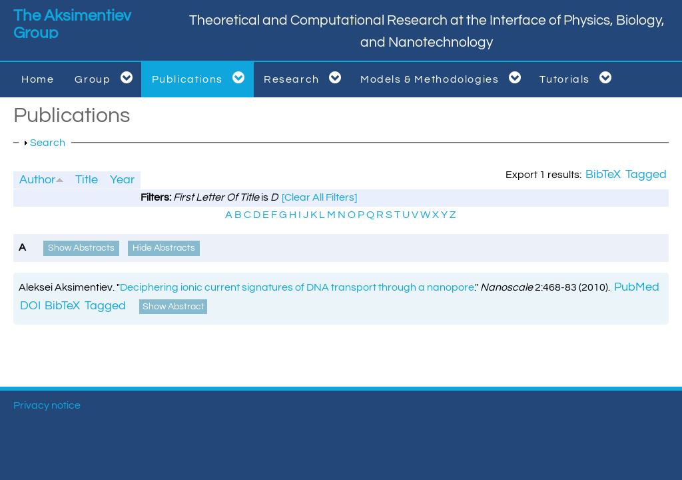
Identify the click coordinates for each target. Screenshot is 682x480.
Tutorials (578, 78)
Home (37, 79)
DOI (30, 306)
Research (305, 78)
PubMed (636, 287)
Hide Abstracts (164, 248)
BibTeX (603, 175)
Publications (201, 78)
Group (106, 78)
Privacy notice (47, 405)
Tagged (646, 175)
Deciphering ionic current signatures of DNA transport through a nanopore (297, 287)
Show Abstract (173, 306)
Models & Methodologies (443, 78)
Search (47, 142)
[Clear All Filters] (319, 197)
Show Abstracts (81, 248)
